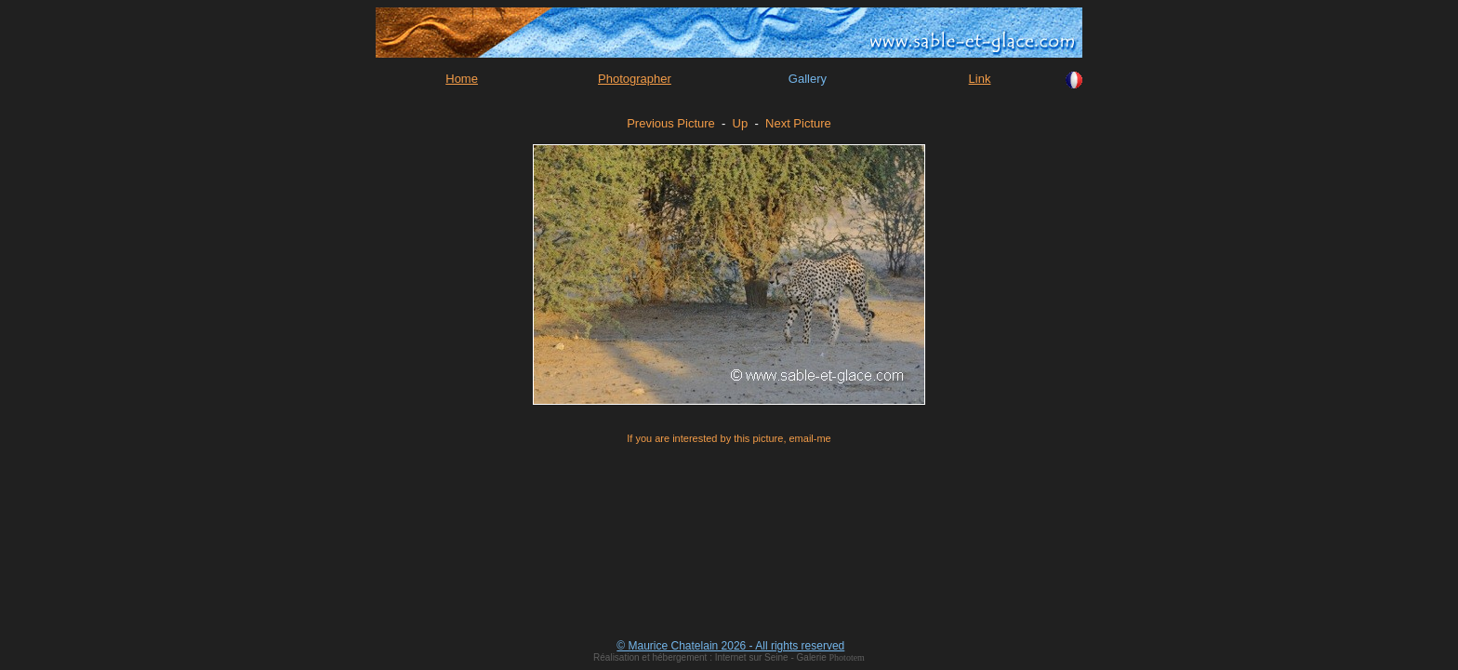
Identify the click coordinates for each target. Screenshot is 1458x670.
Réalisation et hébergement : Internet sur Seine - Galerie (710, 657)
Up (741, 123)
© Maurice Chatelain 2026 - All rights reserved (730, 645)
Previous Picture (671, 123)
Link (980, 79)
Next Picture (798, 123)
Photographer (634, 79)
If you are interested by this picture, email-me (728, 438)
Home (461, 79)
